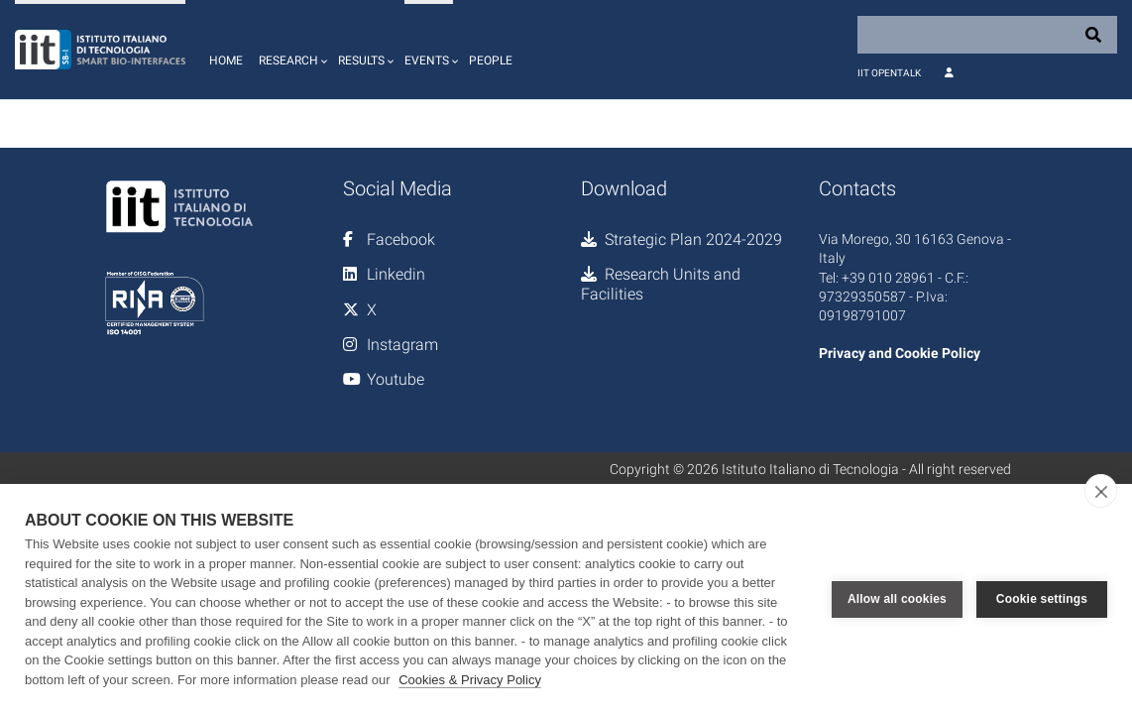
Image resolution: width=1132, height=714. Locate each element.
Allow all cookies (897, 599)
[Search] (987, 35)
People (490, 60)
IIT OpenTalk (889, 72)
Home (226, 60)
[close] (1100, 491)
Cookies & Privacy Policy (469, 679)
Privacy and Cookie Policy (899, 353)
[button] (290, 49)
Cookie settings (1041, 599)
